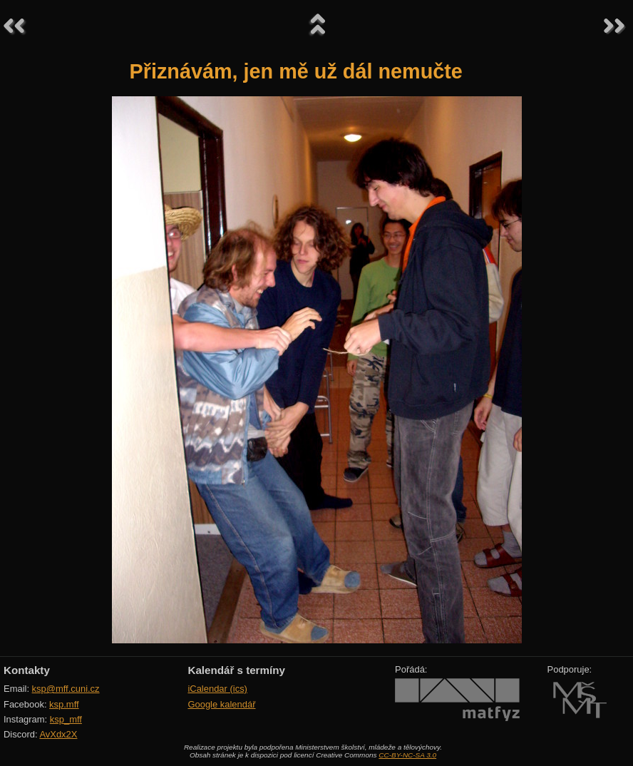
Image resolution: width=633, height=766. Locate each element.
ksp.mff (64, 704)
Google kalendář (221, 704)
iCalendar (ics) (217, 688)
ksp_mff (66, 719)
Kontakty (27, 670)
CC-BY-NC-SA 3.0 (407, 755)
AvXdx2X (58, 734)
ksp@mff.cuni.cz (66, 688)
